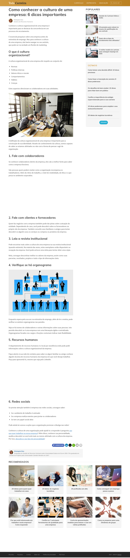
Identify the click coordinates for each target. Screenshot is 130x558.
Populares (20, 554)
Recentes (11, 554)
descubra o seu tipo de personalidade (30, 439)
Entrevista (91, 3)
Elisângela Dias (19, 451)
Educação (103, 3)
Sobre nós (37, 554)
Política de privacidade (49, 554)
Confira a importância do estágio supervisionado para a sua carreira (101, 98)
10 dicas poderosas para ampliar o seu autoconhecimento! (103, 107)
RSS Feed (61, 554)
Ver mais (104, 122)
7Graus (119, 554)
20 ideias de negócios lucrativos (100, 115)
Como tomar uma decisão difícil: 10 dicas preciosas (103, 71)
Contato (28, 554)
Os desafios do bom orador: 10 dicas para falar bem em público (102, 89)
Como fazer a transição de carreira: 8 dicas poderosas (102, 80)
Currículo (78, 3)
